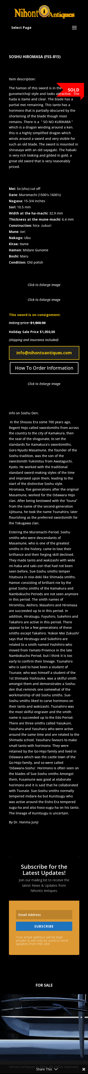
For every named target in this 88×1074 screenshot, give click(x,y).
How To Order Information (44, 368)
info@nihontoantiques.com (44, 352)
